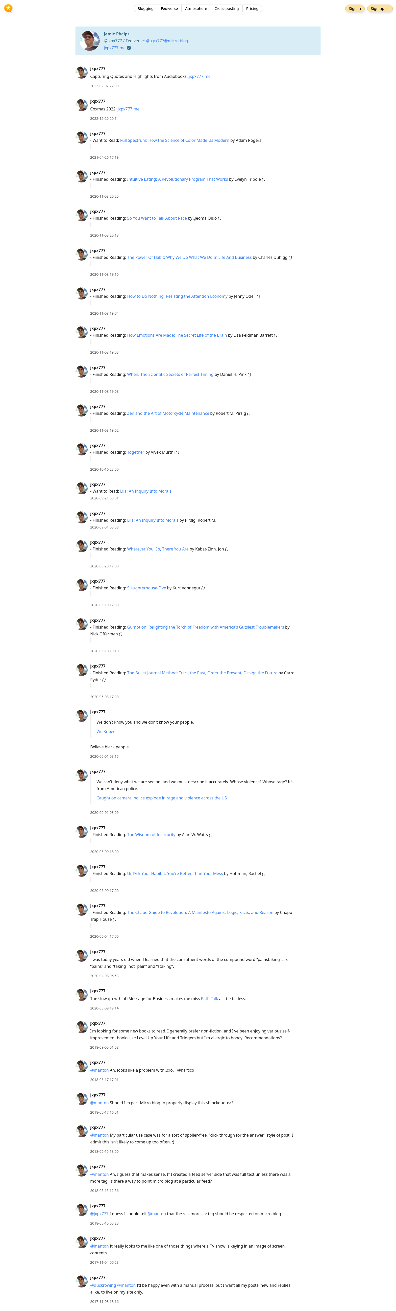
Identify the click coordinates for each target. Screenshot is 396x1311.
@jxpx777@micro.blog (167, 40)
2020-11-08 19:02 (104, 430)
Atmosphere (196, 8)
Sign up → (379, 8)
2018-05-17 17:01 (104, 1079)
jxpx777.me (115, 48)
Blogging (145, 8)
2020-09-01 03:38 (104, 527)
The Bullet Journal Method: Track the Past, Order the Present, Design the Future (202, 673)
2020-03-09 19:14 (104, 1008)
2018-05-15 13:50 (104, 1151)
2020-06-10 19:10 (104, 651)
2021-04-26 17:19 (104, 157)
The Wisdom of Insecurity (151, 834)
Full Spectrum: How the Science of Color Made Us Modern (174, 140)
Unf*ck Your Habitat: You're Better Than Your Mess (175, 873)
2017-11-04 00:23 (104, 1262)
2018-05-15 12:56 (104, 1190)
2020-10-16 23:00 (104, 469)
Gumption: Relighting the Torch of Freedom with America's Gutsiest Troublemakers (205, 627)
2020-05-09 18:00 (104, 851)
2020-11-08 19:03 (104, 352)
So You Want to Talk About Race (157, 218)
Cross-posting (226, 8)
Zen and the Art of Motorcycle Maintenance (168, 413)
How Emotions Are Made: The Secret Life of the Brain (177, 335)
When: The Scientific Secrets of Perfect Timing (170, 374)
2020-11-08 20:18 (104, 235)
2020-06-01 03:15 (104, 756)
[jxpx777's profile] (82, 72)
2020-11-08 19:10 (104, 274)
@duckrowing (103, 1285)
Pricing (252, 8)
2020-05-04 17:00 (104, 936)
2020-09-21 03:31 (104, 498)
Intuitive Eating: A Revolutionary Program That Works (177, 179)
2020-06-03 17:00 (104, 696)
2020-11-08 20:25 (104, 196)
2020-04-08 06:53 (104, 975)
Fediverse (169, 8)
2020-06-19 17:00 (104, 605)
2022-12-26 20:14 (104, 118)
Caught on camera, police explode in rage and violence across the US (161, 798)
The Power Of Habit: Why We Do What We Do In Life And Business (189, 257)
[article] (198, 77)
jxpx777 (98, 68)
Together (135, 452)
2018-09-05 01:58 (104, 1047)
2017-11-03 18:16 (104, 1301)
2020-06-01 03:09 (104, 812)
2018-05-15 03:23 (104, 1223)
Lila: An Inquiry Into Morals (145, 491)
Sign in (354, 8)
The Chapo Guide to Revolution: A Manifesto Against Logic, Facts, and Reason (200, 912)
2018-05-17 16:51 (104, 1112)
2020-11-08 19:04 (104, 313)
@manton (99, 1070)
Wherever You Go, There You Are (158, 549)
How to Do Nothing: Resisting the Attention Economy (177, 296)
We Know (105, 731)
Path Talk (209, 998)
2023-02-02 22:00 (104, 85)
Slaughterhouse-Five (146, 588)
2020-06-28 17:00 (104, 566)
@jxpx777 (99, 1213)
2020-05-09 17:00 (104, 890)
